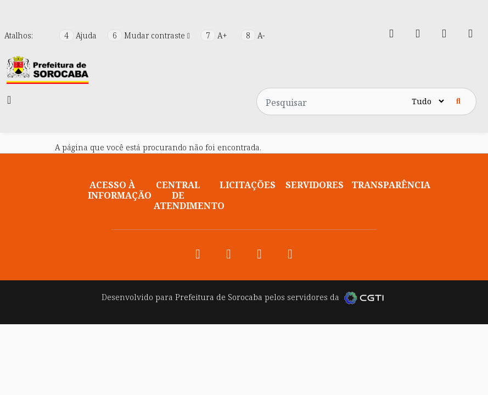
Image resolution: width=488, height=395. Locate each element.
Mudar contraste (150, 35)
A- (253, 35)
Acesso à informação (120, 190)
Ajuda (79, 35)
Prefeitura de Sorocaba (218, 297)
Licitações (248, 185)
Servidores (314, 185)
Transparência (390, 185)
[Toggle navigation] (9, 100)
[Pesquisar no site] (333, 101)
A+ (215, 35)
